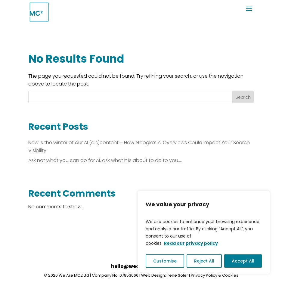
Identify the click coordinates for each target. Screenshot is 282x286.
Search (243, 97)
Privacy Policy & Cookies (214, 275)
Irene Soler (177, 275)
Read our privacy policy (191, 243)
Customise (165, 261)
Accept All (243, 261)
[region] (204, 232)
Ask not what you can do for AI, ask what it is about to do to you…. (105, 160)
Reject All (204, 261)
